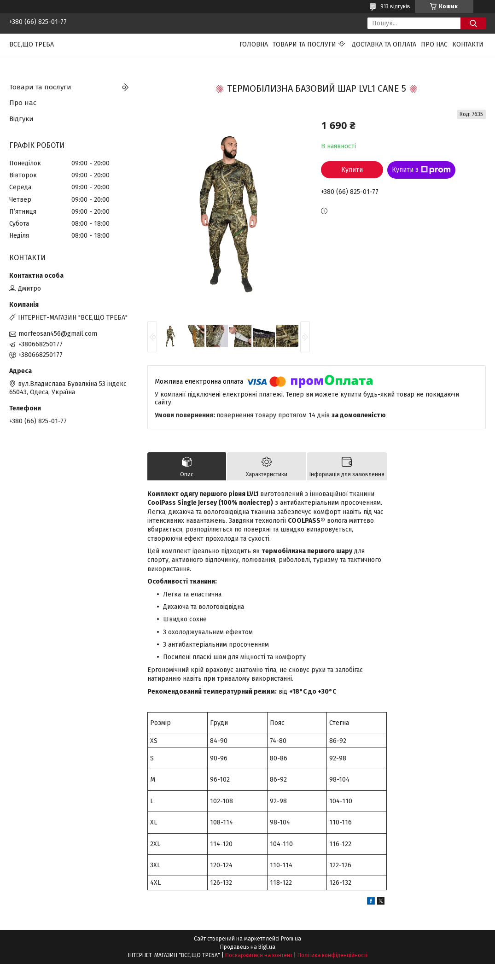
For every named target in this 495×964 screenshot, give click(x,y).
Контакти (467, 44)
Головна (253, 44)
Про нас (434, 44)
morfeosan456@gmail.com (57, 334)
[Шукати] (473, 23)
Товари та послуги (304, 44)
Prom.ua (291, 938)
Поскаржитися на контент (258, 955)
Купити (352, 170)
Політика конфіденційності (332, 955)
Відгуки (21, 119)
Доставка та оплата (384, 44)
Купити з (421, 170)
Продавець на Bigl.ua (247, 947)
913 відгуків (395, 6)
